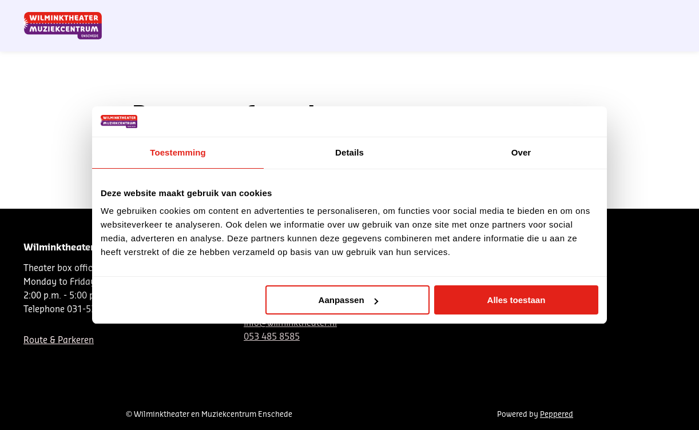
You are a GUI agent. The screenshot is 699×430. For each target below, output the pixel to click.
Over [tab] (521, 152)
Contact (554, 13)
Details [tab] (349, 152)
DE (506, 13)
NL (487, 13)
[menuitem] (649, 40)
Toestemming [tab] (178, 152)
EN (525, 13)
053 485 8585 (272, 337)
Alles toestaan (516, 300)
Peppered (556, 414)
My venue (626, 13)
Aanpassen (348, 300)
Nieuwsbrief (451, 13)
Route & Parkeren (58, 340)
